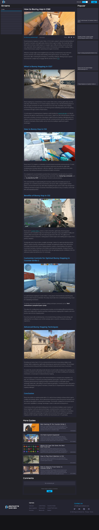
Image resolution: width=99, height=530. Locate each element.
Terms (91, 527)
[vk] (73, 45)
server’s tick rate (62, 121)
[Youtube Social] (79, 524)
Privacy (87, 527)
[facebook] (69, 45)
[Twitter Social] (74, 524)
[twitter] (71, 45)
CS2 (58, 66)
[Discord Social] (84, 524)
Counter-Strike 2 (35, 238)
